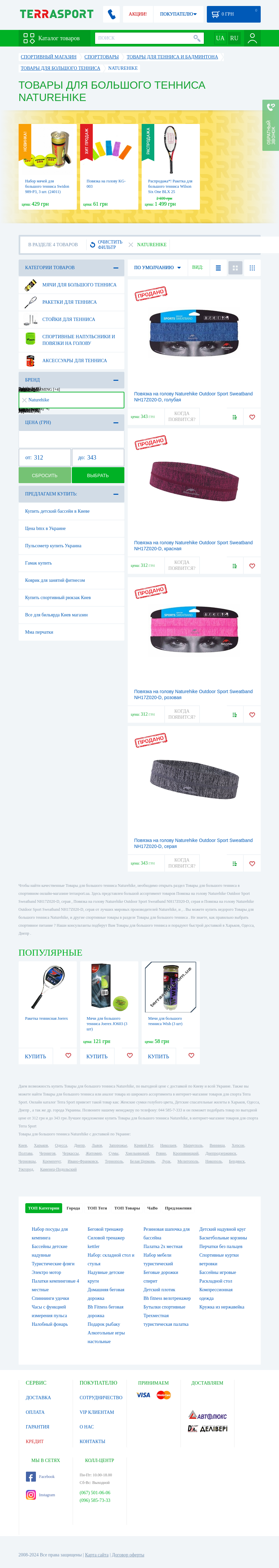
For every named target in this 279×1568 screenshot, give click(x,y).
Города (73, 1207)
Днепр (79, 1145)
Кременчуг (52, 1161)
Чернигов (48, 1153)
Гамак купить (38, 563)
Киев (23, 1145)
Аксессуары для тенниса (65, 360)
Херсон (238, 1145)
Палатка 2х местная (163, 1246)
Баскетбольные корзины (223, 1237)
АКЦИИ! (138, 14)
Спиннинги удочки (50, 1298)
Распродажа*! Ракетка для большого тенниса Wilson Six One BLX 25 (170, 186)
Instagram (40, 1495)
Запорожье (118, 1145)
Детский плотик (159, 1289)
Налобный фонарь (50, 1324)
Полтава (26, 1153)
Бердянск (237, 1161)
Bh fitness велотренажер (167, 1298)
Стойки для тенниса (59, 319)
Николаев (168, 1145)
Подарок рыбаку (104, 1324)
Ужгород (26, 1169)
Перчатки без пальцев (221, 1246)
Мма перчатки (39, 632)
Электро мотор (46, 1272)
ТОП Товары (127, 1207)
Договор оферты (128, 1554)
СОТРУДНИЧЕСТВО (101, 1397)
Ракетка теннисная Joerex (46, 1018)
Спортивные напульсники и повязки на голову (69, 337)
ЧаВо (152, 1207)
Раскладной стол (216, 1281)
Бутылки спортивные (165, 1307)
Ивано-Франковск (83, 1161)
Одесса (61, 1145)
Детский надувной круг (223, 1229)
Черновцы (27, 1161)
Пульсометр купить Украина (53, 545)
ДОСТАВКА (38, 1397)
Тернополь (114, 1161)
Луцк (166, 1161)
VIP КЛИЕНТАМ (97, 1412)
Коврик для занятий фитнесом (55, 580)
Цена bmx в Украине (45, 528)
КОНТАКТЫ (92, 1441)
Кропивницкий (185, 1153)
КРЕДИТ (35, 1441)
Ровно (161, 1153)
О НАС (87, 1426)
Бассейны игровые (218, 1272)
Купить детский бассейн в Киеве (57, 511)
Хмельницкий (137, 1153)
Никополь (214, 1161)
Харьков (41, 1145)
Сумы (113, 1153)
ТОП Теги (97, 1207)
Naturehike (35, 399)
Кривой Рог (143, 1145)
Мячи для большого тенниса (70, 285)
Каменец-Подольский (58, 1169)
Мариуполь (193, 1145)
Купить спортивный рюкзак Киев (58, 597)
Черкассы (71, 1153)
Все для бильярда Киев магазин (56, 614)
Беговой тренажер (105, 1229)
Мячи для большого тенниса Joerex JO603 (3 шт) (107, 1023)
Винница (216, 1145)
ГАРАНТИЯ (38, 1426)
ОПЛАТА (35, 1412)
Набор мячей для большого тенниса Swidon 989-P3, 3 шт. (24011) (47, 186)
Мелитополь (187, 1161)
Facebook (40, 1477)
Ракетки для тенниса (60, 302)
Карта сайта (97, 1554)
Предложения (178, 1207)
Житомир (94, 1153)
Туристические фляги (53, 1263)
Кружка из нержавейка (222, 1307)
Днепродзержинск (221, 1153)
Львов (97, 1145)
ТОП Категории (44, 1207)
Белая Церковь (142, 1161)
